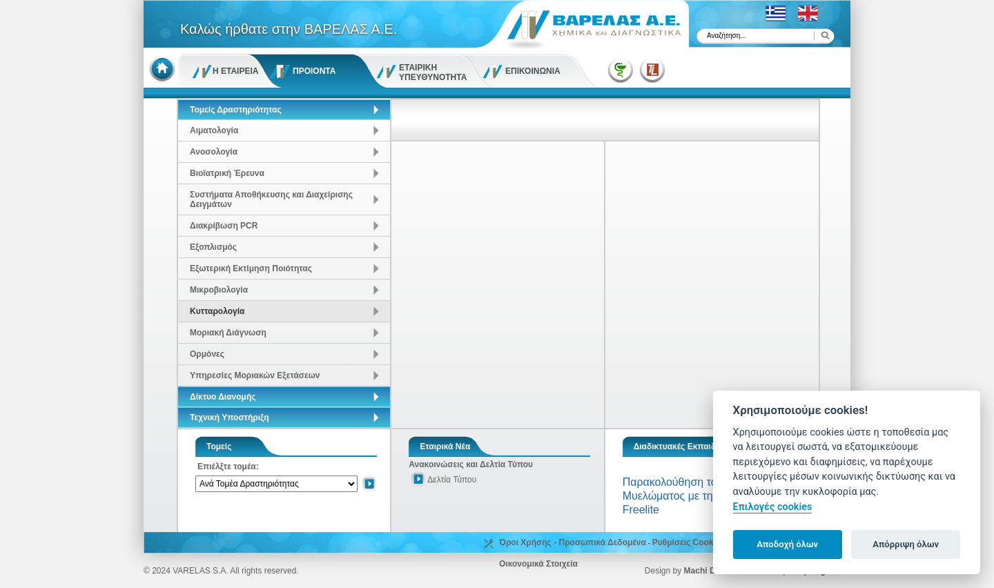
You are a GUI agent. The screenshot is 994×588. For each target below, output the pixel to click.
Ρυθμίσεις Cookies (688, 542)
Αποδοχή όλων (787, 544)
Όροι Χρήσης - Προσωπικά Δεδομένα (572, 542)
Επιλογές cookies (772, 507)
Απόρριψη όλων (906, 544)
